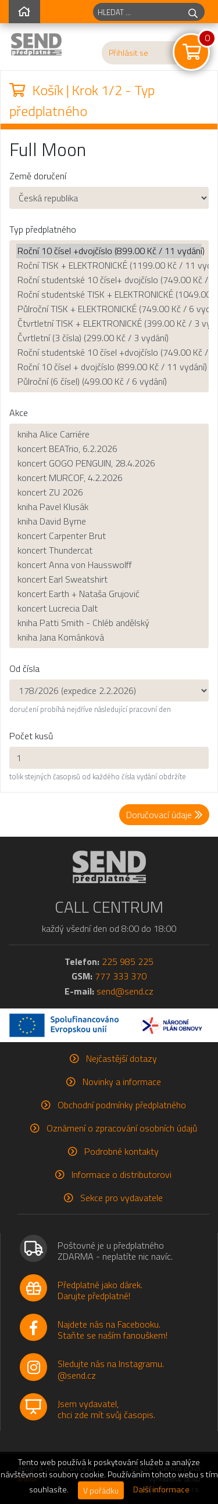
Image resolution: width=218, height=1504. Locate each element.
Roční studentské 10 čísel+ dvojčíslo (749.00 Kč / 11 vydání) (109, 280)
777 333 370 (120, 976)
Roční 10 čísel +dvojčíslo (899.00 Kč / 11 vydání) (109, 251)
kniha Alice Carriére (109, 434)
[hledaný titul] (137, 12)
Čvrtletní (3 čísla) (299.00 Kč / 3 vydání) (109, 338)
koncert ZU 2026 (109, 492)
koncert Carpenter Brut (109, 536)
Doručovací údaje (164, 815)
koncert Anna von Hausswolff (109, 565)
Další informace (161, 1489)
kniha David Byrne (109, 521)
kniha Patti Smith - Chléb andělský (109, 623)
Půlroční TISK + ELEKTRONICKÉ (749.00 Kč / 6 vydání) (109, 309)
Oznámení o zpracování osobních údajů (122, 1128)
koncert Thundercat (109, 550)
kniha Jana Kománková (109, 637)
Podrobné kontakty (121, 1151)
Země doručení (37, 176)
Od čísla (24, 668)
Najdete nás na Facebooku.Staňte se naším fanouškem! (112, 1329)
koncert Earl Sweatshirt (109, 579)
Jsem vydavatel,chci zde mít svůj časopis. (106, 1409)
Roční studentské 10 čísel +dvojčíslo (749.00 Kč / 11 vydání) (109, 352)
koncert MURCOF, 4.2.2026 (109, 478)
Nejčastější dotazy (121, 1058)
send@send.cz (125, 991)
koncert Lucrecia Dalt (109, 608)
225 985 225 (127, 961)
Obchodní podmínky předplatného (122, 1105)
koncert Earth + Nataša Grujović (109, 594)
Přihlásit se (128, 52)
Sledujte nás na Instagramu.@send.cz (111, 1369)
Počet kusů (31, 736)
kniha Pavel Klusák (109, 507)
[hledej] (193, 12)
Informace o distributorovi (121, 1174)
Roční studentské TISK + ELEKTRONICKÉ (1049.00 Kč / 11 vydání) (109, 294)
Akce (18, 413)
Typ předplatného (42, 229)
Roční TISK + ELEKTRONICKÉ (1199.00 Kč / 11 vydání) (109, 265)
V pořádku (101, 1490)
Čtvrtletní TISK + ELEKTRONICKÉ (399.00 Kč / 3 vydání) (109, 323)
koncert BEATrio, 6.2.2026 (109, 449)
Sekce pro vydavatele (121, 1198)
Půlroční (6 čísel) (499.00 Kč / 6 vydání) (109, 381)
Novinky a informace (122, 1082)
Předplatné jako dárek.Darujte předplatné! (100, 1290)
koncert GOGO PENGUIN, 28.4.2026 (109, 463)
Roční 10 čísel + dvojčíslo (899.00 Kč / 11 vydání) (109, 367)
